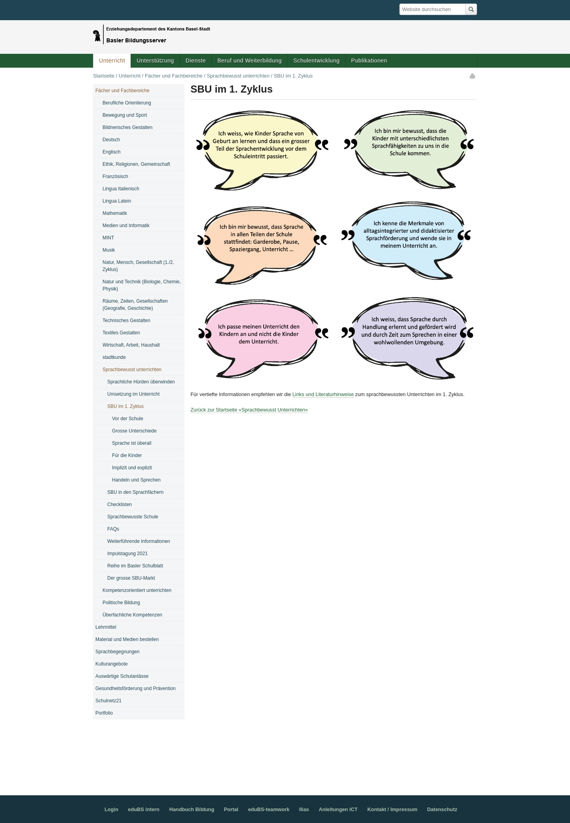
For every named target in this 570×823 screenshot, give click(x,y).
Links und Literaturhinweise (323, 394)
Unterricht (112, 60)
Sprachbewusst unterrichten (238, 76)
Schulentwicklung (316, 60)
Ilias (304, 809)
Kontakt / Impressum (392, 809)
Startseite (103, 76)
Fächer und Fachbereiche (174, 76)
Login (111, 809)
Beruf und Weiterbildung (249, 60)
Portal (231, 809)
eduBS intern (144, 809)
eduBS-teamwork (269, 809)
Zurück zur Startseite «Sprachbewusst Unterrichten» (249, 410)
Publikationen (369, 60)
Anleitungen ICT (338, 809)
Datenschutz (442, 809)
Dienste (196, 60)
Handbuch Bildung (191, 809)
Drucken (473, 76)
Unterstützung (155, 60)
